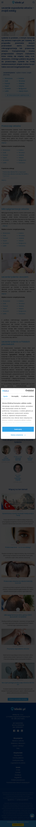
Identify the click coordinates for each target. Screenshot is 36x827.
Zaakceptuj (18, 429)
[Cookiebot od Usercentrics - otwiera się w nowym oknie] (25, 391)
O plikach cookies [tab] (27, 396)
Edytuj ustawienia (18, 435)
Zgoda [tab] (5, 396)
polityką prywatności (23, 422)
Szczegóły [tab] (14, 396)
